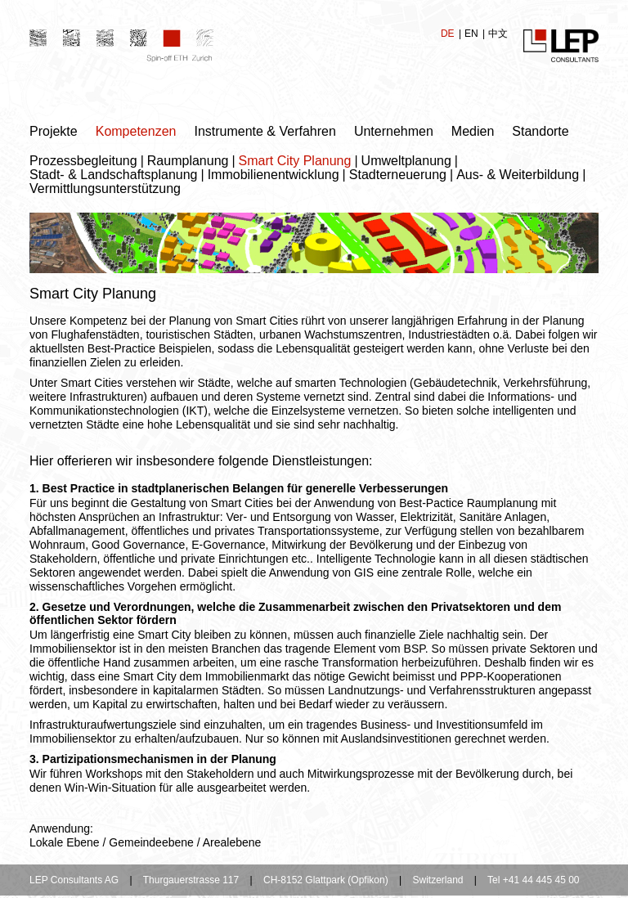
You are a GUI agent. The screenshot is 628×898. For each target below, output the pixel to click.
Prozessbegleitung (83, 161)
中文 (498, 33)
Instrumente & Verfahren (264, 131)
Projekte (53, 131)
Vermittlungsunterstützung (105, 188)
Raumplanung (188, 161)
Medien (472, 131)
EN (472, 33)
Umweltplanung (406, 161)
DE (449, 33)
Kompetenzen (136, 131)
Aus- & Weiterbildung (517, 175)
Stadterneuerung (397, 175)
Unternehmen (393, 131)
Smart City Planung (295, 161)
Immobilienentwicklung (273, 175)
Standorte (540, 131)
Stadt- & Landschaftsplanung (113, 175)
